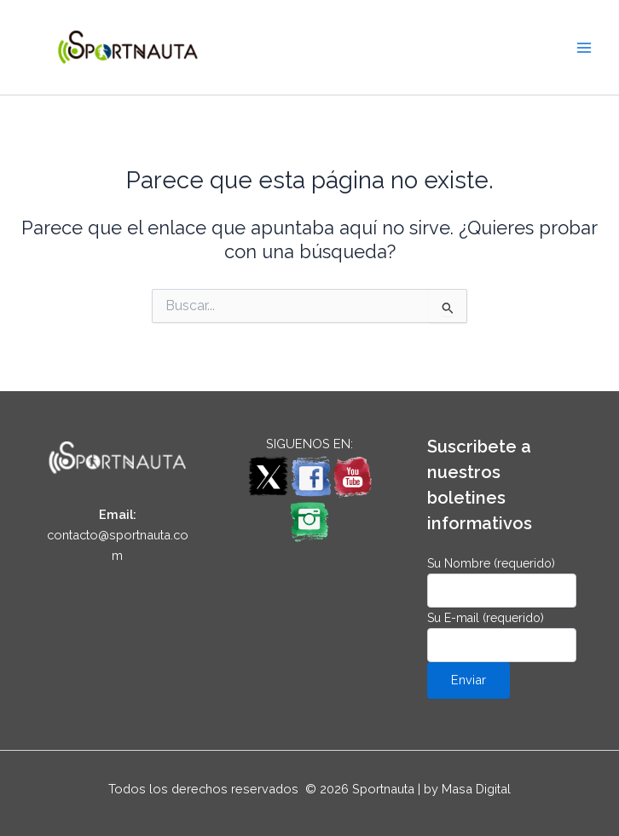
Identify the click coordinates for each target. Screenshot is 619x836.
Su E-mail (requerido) (501, 636)
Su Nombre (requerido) (501, 582)
